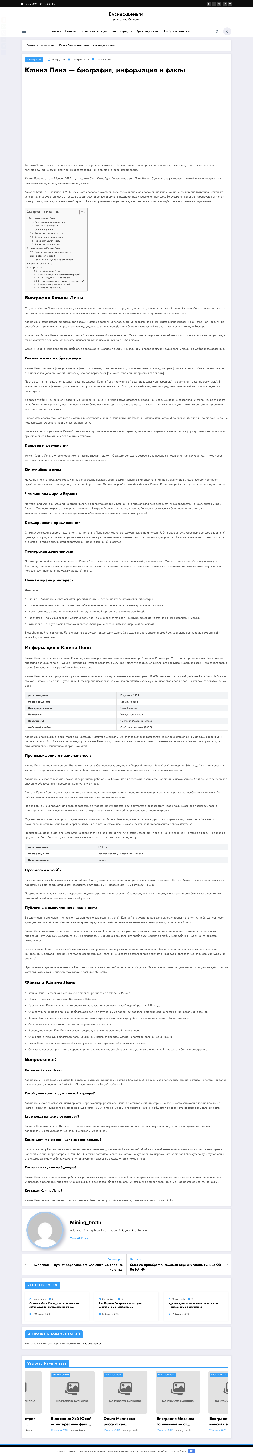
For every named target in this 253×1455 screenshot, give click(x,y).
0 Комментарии (103, 59)
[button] (80, 212)
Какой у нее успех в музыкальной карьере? (60, 274)
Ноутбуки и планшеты (176, 31)
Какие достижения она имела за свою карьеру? (62, 281)
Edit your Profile (130, 1230)
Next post (135, 1259)
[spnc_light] (227, 31)
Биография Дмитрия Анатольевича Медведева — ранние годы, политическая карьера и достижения (46, 1421)
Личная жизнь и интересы (47, 244)
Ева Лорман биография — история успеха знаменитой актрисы (120, 1305)
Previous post (115, 1259)
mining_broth (58, 59)
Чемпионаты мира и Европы (49, 233)
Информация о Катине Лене (44, 248)
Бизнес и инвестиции (93, 31)
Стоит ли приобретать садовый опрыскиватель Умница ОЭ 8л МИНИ (175, 1267)
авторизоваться (91, 1343)
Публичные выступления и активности (54, 259)
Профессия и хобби (45, 255)
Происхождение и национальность (53, 252)
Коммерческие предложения (49, 237)
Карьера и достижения (46, 225)
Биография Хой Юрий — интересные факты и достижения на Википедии (99, 1421)
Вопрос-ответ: (36, 267)
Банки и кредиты (121, 31)
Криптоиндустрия (147, 31)
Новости (70, 31)
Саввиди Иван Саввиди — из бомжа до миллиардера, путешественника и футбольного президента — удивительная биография (54, 1305)
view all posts (79, 1238)
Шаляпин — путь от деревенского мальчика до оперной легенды (78, 1267)
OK (191, 1451)
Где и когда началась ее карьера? (55, 277)
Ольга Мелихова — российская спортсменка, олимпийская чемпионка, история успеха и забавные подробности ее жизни (150, 1421)
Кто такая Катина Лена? (50, 270)
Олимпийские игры (44, 229)
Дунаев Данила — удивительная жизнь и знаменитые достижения (193, 1305)
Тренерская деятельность (47, 240)
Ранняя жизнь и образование (49, 222)
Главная (56, 31)
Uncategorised (34, 59)
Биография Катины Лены (42, 218)
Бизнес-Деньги (126, 14)
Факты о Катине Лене (40, 263)
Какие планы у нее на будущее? (55, 284)
